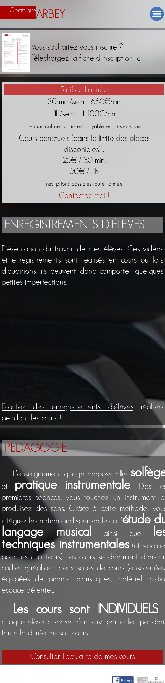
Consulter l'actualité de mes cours (82, 656)
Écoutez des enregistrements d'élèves (67, 407)
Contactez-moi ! (84, 195)
